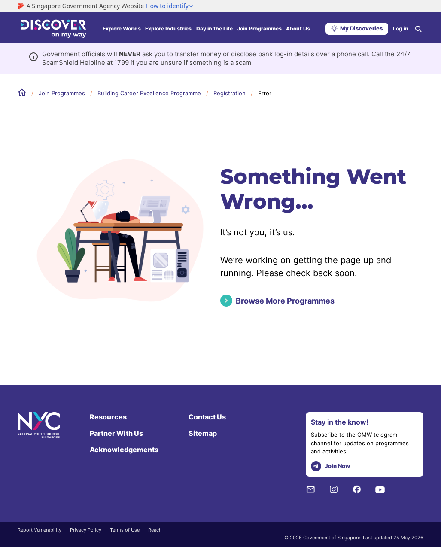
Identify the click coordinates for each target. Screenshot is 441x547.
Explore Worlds (122, 28)
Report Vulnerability (39, 530)
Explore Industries (168, 28)
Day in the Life (214, 28)
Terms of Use (125, 530)
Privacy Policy (85, 530)
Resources (108, 417)
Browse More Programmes (285, 300)
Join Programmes (259, 28)
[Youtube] (380, 489)
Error (264, 93)
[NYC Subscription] (310, 489)
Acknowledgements (124, 449)
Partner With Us (116, 433)
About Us (298, 28)
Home (22, 92)
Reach (155, 530)
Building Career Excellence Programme (149, 93)
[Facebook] (357, 489)
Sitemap (203, 433)
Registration (229, 93)
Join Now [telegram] (330, 466)
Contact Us (207, 417)
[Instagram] (333, 489)
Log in (400, 28)
